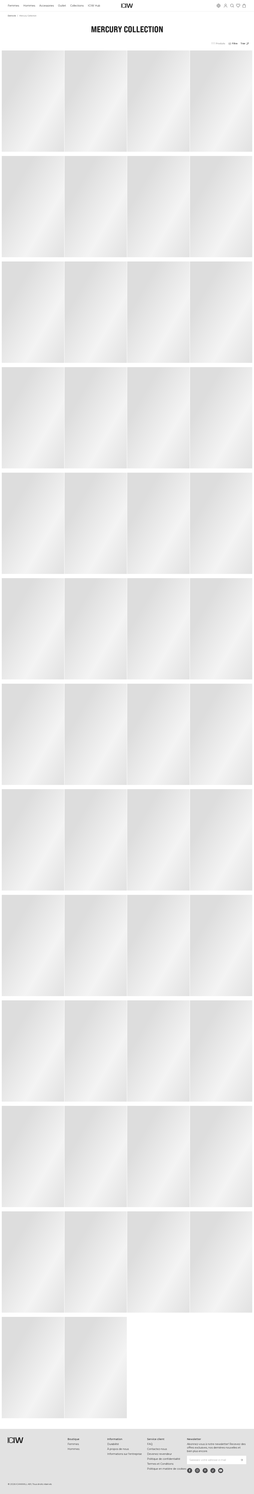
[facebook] (189, 1470)
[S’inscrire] (241, 1459)
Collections (77, 5)
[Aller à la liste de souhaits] (238, 6)
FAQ (150, 1444)
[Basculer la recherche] (232, 6)
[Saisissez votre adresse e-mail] (212, 1460)
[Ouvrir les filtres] (232, 43)
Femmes (13, 5)
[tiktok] (212, 1470)
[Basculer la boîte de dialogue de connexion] (225, 5)
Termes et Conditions (160, 1463)
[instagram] (197, 1470)
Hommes (29, 5)
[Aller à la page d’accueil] (127, 6)
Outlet (62, 5)
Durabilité (113, 1444)
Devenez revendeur (159, 1454)
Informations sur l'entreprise (124, 1454)
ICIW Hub (94, 5)
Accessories (46, 5)
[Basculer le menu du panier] (244, 6)
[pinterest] (205, 1470)
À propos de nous (118, 1449)
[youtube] (220, 1470)
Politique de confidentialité (163, 1458)
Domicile (12, 16)
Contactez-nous (157, 1449)
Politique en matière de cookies (166, 1468)
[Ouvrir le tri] (245, 43)
